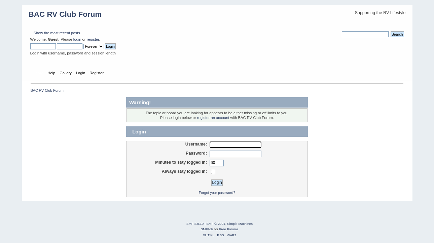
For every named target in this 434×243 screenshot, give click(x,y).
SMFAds (207, 229)
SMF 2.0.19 (195, 224)
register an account (213, 118)
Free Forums (228, 229)
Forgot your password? (217, 193)
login (77, 39)
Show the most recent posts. (57, 33)
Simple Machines (240, 224)
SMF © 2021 (216, 224)
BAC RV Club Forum (65, 14)
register (93, 39)
